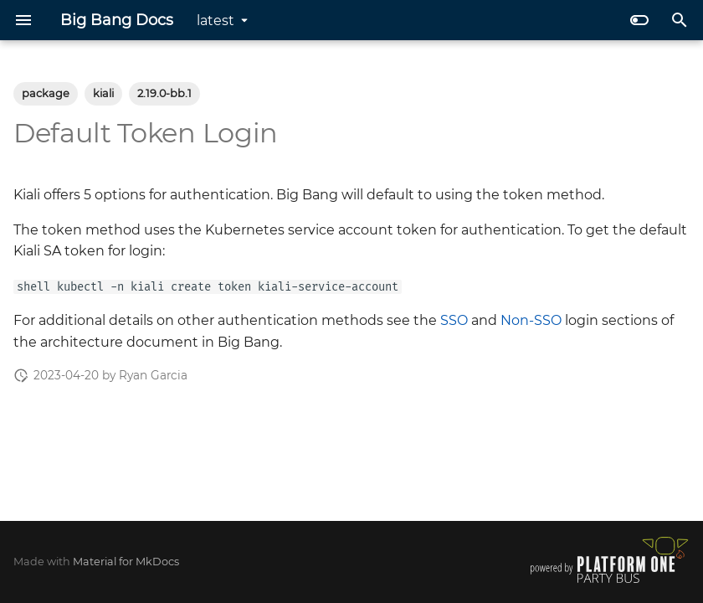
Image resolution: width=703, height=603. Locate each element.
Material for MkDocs (126, 561)
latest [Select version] (215, 20)
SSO (454, 320)
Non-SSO (531, 320)
